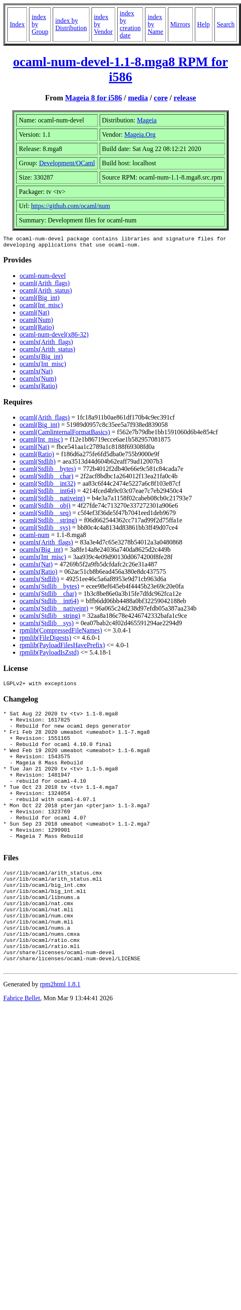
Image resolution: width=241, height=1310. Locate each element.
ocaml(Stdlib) (38, 463)
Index (17, 24)
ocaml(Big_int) (40, 300)
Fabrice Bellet (21, 1048)
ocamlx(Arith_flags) (46, 344)
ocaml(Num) (36, 322)
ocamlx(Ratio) (38, 388)
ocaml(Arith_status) (46, 292)
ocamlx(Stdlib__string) (50, 618)
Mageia (146, 120)
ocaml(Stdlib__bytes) (48, 471)
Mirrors (180, 24)
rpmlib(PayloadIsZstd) (49, 654)
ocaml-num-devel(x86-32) (54, 336)
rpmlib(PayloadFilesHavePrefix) (62, 647)
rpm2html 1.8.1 (60, 1034)
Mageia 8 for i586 (93, 97)
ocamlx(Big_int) (41, 358)
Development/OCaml (67, 163)
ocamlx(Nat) (36, 373)
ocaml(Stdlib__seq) (45, 515)
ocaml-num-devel (43, 278)
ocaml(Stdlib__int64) (48, 493)
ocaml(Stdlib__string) (48, 522)
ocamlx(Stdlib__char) (48, 596)
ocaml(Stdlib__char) (47, 478)
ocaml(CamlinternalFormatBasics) (65, 434)
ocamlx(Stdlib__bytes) (49, 588)
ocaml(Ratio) (37, 329)
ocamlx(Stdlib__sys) (47, 625)
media (138, 97)
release (185, 97)
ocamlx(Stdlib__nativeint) (54, 610)
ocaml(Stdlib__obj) (45, 507)
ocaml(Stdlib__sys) (45, 529)
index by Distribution (71, 24)
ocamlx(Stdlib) (39, 581)
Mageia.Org (140, 134)
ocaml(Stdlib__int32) (48, 485)
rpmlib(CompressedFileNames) (61, 632)
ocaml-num (34, 537)
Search (226, 24)
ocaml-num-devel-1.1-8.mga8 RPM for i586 (120, 69)
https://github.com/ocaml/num (70, 205)
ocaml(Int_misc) (41, 307)
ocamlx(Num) (38, 380)
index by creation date (130, 24)
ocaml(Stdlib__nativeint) (52, 500)
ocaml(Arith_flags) (45, 285)
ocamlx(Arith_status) (47, 351)
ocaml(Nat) (34, 314)
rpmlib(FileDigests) (45, 640)
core (161, 97)
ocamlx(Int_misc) (43, 366)
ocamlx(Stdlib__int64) (49, 603)
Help (203, 24)
